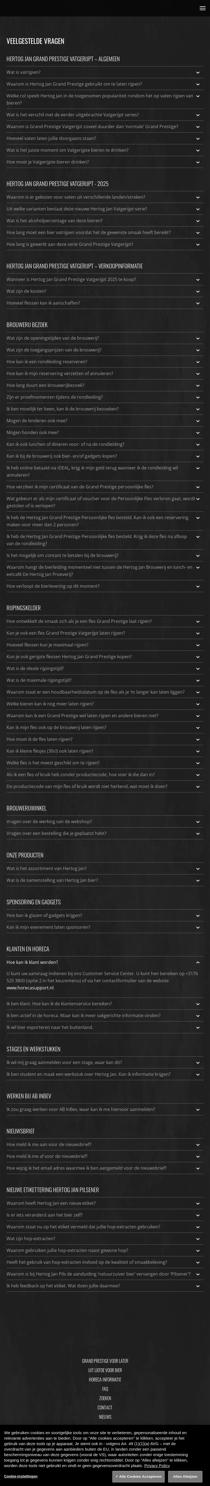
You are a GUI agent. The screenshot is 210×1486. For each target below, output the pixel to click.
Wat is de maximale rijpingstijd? (104, 680)
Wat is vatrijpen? (104, 72)
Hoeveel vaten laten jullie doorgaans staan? (104, 138)
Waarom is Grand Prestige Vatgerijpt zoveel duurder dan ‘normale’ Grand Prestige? (104, 126)
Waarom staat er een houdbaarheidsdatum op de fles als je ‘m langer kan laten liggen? (104, 692)
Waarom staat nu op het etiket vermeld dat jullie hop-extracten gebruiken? (104, 1226)
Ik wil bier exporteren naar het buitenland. (104, 1027)
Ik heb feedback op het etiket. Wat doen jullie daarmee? (104, 1285)
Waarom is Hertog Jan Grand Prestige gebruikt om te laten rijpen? (104, 84)
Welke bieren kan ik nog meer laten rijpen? (104, 703)
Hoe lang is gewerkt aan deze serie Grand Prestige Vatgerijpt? (104, 244)
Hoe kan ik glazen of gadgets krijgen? (104, 915)
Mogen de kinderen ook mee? (104, 420)
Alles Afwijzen (185, 1476)
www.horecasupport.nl (30, 988)
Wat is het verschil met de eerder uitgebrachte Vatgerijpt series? (104, 114)
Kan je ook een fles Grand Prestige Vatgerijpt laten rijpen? (104, 633)
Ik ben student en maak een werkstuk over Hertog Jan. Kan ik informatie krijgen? (104, 1074)
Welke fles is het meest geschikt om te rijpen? (104, 762)
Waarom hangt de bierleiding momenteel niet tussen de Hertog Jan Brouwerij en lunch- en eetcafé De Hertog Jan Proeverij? (104, 570)
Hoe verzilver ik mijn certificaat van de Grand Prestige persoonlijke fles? (104, 486)
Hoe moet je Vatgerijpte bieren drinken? (104, 161)
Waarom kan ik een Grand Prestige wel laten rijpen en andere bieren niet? (104, 715)
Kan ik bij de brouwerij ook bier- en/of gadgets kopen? (104, 456)
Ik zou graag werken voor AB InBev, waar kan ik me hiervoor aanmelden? (104, 1109)
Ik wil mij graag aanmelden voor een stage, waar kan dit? (104, 1062)
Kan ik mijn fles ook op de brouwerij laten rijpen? (104, 727)
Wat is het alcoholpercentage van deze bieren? (104, 220)
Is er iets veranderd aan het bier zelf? (104, 1214)
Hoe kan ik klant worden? (104, 962)
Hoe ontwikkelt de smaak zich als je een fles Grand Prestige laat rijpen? (104, 621)
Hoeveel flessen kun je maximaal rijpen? (104, 644)
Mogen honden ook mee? (104, 432)
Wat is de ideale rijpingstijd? (104, 668)
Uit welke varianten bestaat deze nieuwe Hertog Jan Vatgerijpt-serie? (104, 208)
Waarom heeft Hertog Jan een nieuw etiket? (104, 1203)
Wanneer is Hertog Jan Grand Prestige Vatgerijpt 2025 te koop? (104, 279)
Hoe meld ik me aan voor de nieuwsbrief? (104, 1144)
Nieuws (105, 1417)
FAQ (105, 1389)
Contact (105, 1407)
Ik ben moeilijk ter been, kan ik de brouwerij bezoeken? (104, 408)
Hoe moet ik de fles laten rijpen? (104, 739)
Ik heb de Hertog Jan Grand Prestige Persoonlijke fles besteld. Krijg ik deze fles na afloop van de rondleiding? (104, 540)
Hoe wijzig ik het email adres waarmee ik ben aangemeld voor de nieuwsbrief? (104, 1168)
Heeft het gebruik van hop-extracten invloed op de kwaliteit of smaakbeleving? (104, 1262)
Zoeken (105, 1398)
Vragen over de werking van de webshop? (104, 821)
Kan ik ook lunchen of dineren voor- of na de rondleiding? (104, 444)
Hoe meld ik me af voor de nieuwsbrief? (104, 1156)
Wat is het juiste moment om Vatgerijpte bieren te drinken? (104, 150)
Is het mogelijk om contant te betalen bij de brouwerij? (104, 555)
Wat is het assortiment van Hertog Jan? (104, 868)
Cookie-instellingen (20, 1476)
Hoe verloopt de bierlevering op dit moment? (104, 586)
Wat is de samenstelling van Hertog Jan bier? (104, 880)
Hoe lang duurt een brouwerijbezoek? (104, 385)
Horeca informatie (105, 1379)
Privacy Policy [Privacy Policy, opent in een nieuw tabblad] (157, 1465)
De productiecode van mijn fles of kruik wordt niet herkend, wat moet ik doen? (104, 786)
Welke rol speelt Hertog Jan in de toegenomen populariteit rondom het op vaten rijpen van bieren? (104, 99)
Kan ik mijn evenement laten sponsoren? (104, 927)
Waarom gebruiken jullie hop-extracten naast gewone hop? (104, 1250)
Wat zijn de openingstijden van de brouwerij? (104, 338)
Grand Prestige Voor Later (105, 1361)
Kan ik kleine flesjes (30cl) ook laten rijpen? (104, 751)
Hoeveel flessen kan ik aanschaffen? (104, 302)
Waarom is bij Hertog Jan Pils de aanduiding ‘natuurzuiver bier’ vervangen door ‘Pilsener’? (104, 1273)
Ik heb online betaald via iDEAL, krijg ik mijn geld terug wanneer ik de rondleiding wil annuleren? (104, 471)
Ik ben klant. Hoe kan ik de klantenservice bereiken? (104, 1003)
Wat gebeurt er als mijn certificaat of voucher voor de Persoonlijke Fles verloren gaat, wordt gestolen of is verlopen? (104, 502)
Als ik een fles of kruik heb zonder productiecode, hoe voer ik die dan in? (104, 774)
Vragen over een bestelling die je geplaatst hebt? (104, 833)
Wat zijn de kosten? (104, 291)
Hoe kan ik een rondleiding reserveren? (104, 361)
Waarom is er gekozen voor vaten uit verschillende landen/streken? (104, 197)
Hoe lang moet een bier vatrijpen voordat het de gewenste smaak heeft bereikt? (104, 232)
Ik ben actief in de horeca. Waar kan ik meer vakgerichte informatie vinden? (104, 1015)
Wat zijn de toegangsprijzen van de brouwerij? (104, 349)
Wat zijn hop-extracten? (104, 1238)
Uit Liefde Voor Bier (105, 1370)
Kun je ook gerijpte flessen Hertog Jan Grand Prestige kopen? (104, 656)
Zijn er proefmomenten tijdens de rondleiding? (104, 397)
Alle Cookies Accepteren (140, 1476)
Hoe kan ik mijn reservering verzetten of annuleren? (104, 373)
